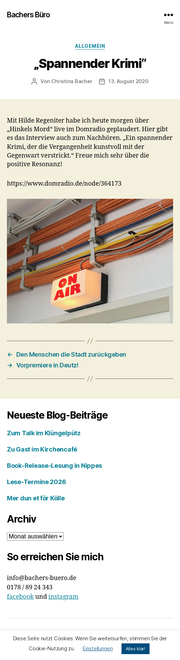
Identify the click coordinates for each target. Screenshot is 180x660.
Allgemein (90, 46)
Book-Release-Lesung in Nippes (54, 465)
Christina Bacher (71, 81)
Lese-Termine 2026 (36, 481)
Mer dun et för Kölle (36, 498)
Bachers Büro (28, 14)
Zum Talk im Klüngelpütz (44, 433)
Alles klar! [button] (135, 648)
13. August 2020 (128, 81)
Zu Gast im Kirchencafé (42, 449)
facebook (20, 597)
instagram (63, 597)
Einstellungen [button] (98, 648)
